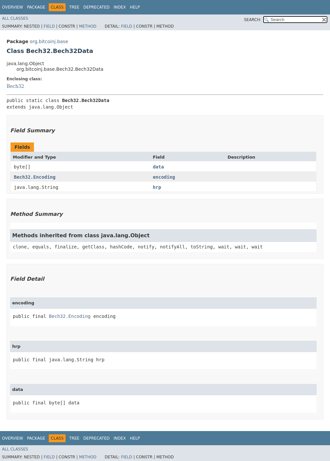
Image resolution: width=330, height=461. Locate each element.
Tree (74, 7)
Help (135, 7)
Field (49, 26)
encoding (164, 177)
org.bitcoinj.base (49, 41)
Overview (12, 7)
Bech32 (15, 86)
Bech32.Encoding (34, 177)
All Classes (15, 18)
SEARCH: (252, 19)
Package (36, 7)
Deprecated (96, 7)
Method (87, 26)
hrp (157, 187)
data (158, 166)
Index (120, 7)
